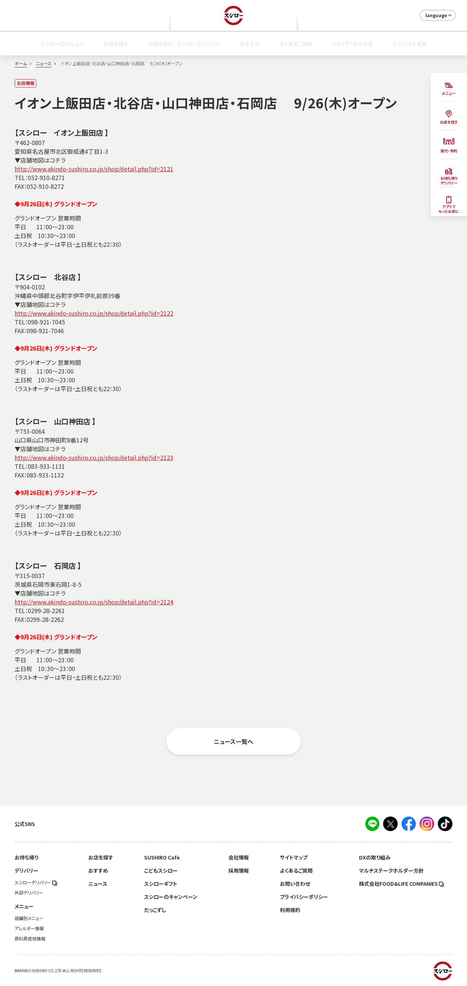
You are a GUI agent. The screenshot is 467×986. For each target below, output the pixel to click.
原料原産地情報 (30, 938)
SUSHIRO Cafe (162, 857)
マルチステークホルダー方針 (391, 870)
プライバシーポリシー (304, 896)
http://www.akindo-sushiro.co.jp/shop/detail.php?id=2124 (94, 601)
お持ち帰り (26, 857)
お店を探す (116, 43)
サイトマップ (294, 857)
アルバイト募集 (410, 43)
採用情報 (238, 870)
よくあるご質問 (295, 43)
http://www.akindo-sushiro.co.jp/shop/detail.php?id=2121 (94, 168)
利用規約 (290, 909)
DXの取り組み (374, 857)
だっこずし (155, 909)
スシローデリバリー (36, 882)
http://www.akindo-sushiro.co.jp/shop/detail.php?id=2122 (94, 313)
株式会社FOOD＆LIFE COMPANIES (401, 883)
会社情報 (238, 857)
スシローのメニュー (62, 43)
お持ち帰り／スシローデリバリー (184, 43)
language (439, 15)
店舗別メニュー (29, 918)
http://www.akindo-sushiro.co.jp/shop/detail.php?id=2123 (94, 457)
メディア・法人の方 (352, 43)
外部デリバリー (29, 892)
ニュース (43, 63)
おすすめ (250, 43)
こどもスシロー (161, 870)
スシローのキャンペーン (170, 896)
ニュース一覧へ (233, 741)
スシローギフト (160, 883)
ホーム (21, 63)
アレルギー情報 (29, 928)
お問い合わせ (295, 883)
